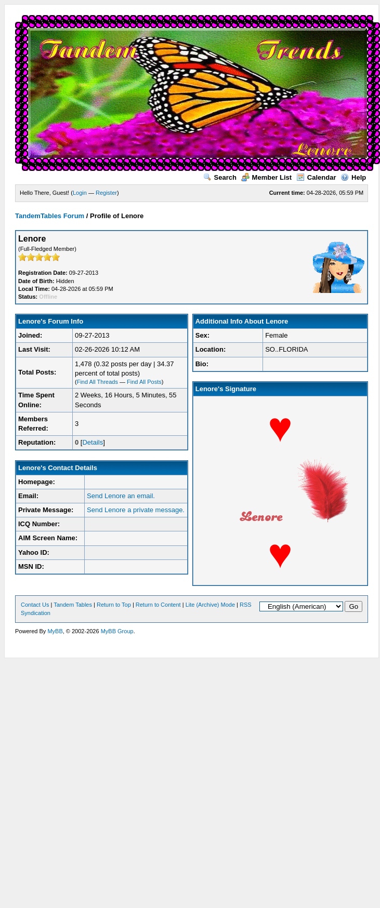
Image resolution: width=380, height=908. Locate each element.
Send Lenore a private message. (136, 510)
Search (220, 177)
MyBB (54, 631)
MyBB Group (117, 631)
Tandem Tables (73, 605)
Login (80, 193)
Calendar (316, 177)
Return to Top (114, 605)
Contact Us (35, 605)
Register (106, 193)
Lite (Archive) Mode (210, 605)
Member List (266, 177)
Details (92, 442)
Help (353, 177)
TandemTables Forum (49, 216)
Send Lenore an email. (121, 496)
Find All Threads (97, 382)
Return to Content (158, 605)
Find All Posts (144, 382)
